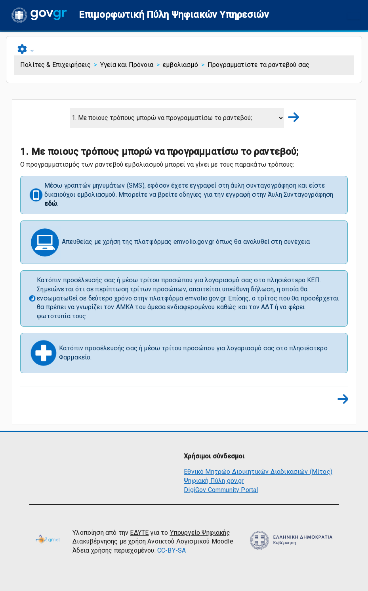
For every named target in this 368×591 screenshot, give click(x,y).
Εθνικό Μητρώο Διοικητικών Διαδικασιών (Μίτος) (258, 471)
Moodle (222, 541)
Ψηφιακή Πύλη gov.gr (214, 481)
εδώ (50, 203)
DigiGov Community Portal (221, 490)
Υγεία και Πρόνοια (126, 64)
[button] (174, 15)
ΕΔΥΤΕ (139, 532)
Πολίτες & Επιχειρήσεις (55, 64)
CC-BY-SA (171, 550)
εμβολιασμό (180, 64)
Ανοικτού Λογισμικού (178, 541)
